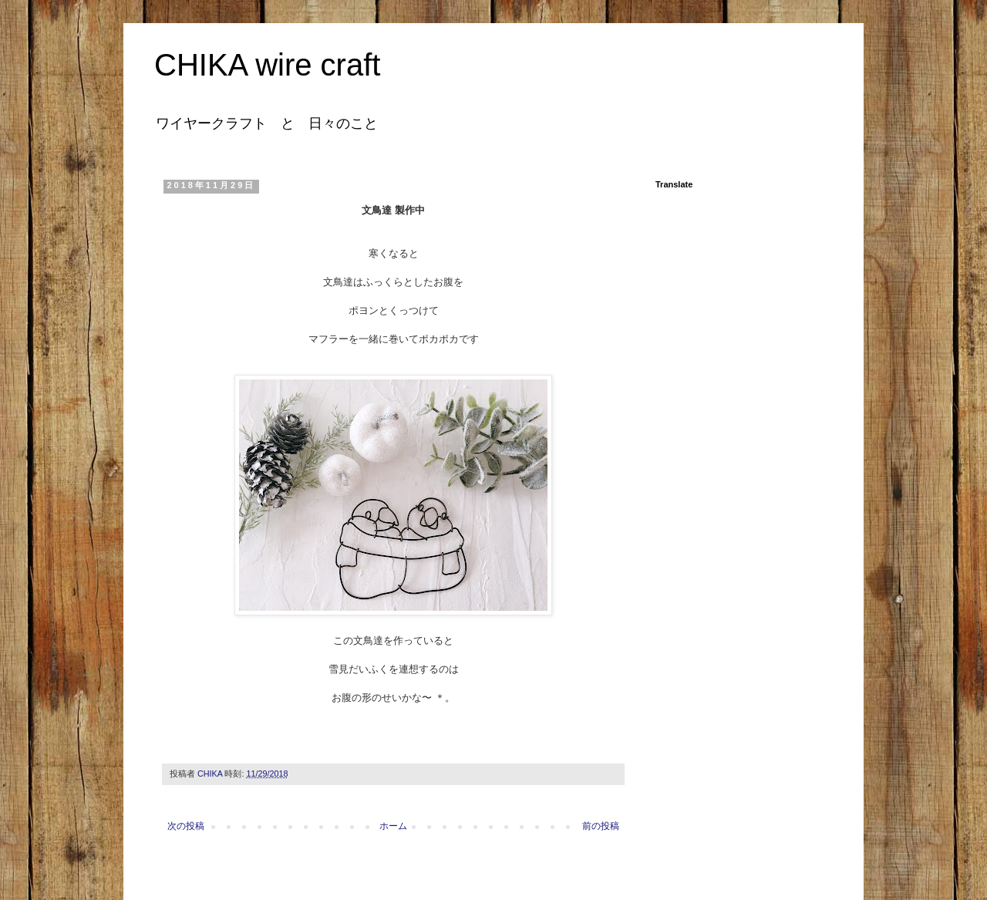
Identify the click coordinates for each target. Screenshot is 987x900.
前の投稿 (600, 826)
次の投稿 (185, 826)
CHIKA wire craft (267, 65)
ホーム (393, 826)
